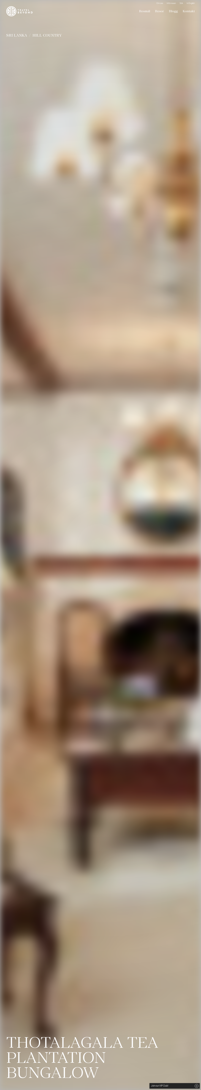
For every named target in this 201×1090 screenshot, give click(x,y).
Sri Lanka (16, 35)
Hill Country (47, 35)
